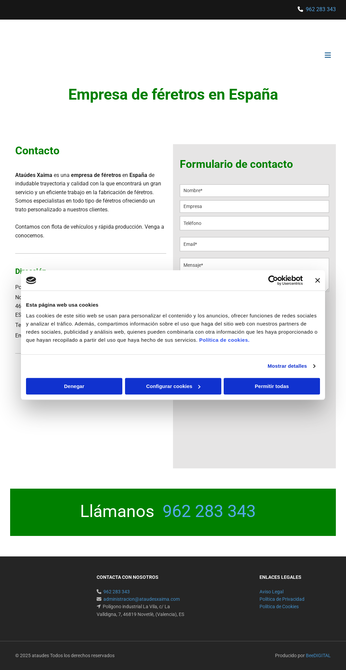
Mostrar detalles (287, 366)
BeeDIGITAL (318, 655)
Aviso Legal (271, 591)
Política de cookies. (224, 340)
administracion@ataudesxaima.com (141, 599)
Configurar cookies (173, 386)
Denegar (74, 386)
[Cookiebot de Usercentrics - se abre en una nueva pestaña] (273, 280)
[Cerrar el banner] (317, 280)
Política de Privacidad (282, 599)
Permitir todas (272, 386)
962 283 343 (321, 9)
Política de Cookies (279, 606)
